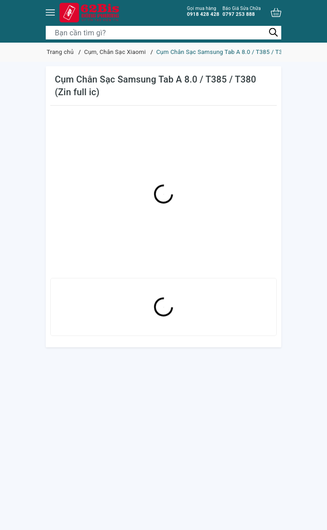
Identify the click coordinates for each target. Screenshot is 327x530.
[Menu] (50, 12)
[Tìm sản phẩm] (163, 32)
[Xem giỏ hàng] (276, 12)
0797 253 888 (241, 11)
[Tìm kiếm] (273, 32)
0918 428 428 (203, 11)
